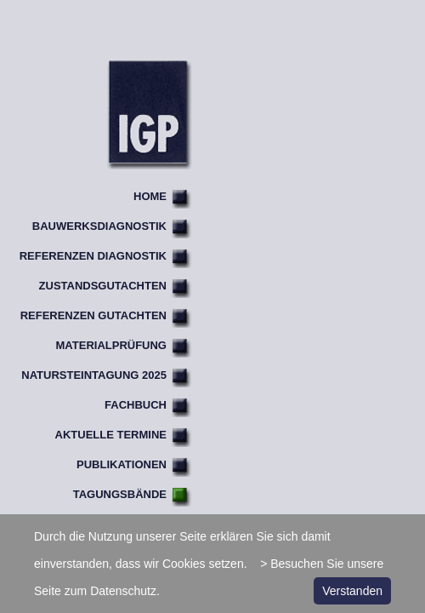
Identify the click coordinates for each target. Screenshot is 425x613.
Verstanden (352, 591)
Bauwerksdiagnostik (99, 226)
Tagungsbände (120, 494)
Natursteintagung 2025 (94, 375)
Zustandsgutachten (103, 285)
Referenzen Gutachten (93, 315)
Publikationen (121, 464)
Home (150, 196)
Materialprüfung (111, 345)
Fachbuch (136, 404)
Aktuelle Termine (111, 434)
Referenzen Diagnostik (93, 255)
